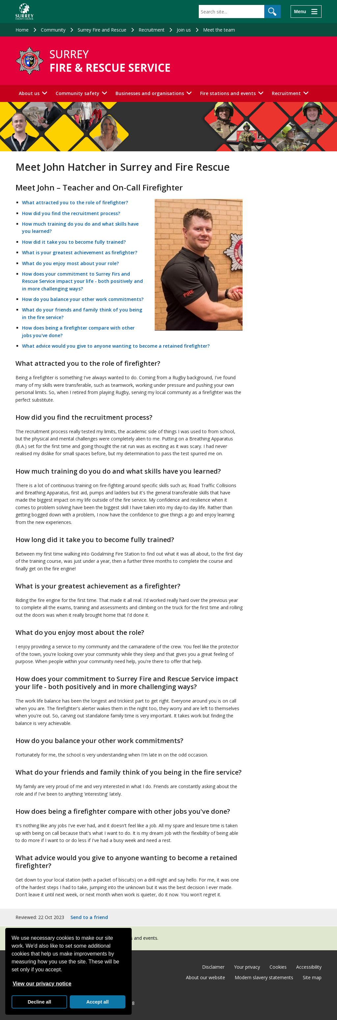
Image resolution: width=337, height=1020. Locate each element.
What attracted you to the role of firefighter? (75, 202)
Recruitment (152, 30)
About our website (205, 977)
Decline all (39, 1002)
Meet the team (219, 30)
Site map (312, 977)
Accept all (97, 1002)
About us (29, 93)
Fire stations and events (228, 93)
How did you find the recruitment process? (71, 213)
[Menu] (306, 11)
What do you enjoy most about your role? (70, 263)
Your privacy (247, 967)
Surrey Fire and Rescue (102, 30)
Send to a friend (89, 917)
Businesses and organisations (150, 93)
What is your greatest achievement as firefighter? (79, 252)
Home (22, 30)
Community (53, 30)
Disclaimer (213, 967)
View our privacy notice (42, 983)
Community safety (77, 93)
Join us (184, 30)
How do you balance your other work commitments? (82, 299)
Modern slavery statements (264, 977)
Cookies (278, 967)
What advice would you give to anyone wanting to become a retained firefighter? (116, 346)
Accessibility (309, 967)
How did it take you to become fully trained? (74, 242)
